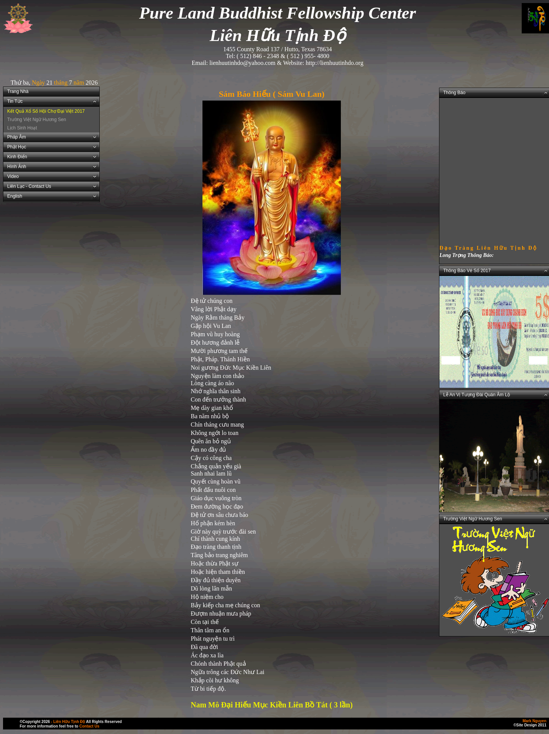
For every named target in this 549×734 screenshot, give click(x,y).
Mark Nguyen (534, 721)
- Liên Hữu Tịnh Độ (68, 722)
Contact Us (89, 726)
